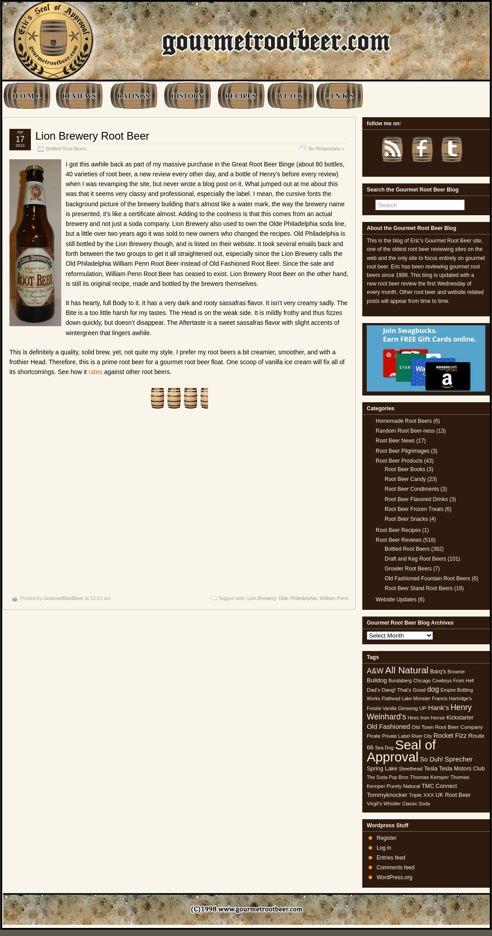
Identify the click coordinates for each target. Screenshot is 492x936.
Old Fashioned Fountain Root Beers (427, 578)
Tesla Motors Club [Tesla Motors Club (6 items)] (461, 768)
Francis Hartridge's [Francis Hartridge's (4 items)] (452, 698)
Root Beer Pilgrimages (402, 451)
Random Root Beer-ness (405, 431)
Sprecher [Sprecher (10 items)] (459, 759)
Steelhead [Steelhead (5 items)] (411, 769)
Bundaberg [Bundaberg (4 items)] (399, 680)
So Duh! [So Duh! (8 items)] (431, 759)
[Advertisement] (178, 502)
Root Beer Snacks (406, 519)
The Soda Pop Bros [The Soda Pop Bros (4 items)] (387, 777)
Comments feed (396, 867)
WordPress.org (394, 877)
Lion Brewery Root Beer (92, 136)
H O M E (27, 96)
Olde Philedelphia (297, 598)
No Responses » (326, 148)
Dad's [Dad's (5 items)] (373, 690)
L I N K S (339, 96)
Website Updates (396, 599)
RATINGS (133, 96)
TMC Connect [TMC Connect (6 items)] (439, 786)
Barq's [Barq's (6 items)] (438, 671)
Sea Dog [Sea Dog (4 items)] (384, 747)
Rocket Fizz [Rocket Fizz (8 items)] (450, 735)
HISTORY (187, 96)
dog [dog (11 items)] (433, 689)
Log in (384, 848)
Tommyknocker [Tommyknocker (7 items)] (387, 794)
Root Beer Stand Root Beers (419, 588)
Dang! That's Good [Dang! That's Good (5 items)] (403, 690)
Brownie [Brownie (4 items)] (456, 671)
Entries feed (391, 858)
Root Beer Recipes (398, 530)
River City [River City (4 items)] (421, 736)
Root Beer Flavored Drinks (416, 499)
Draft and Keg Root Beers (415, 559)
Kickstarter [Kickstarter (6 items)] (459, 717)
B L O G (290, 96)
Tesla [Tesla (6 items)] (430, 768)
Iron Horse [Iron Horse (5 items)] (432, 718)
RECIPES (240, 96)
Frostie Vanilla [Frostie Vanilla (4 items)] (382, 708)
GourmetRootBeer (63, 598)
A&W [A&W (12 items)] (375, 671)
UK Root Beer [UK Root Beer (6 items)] (453, 794)
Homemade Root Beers (404, 421)
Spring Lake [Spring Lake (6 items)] (382, 768)
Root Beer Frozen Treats (414, 509)
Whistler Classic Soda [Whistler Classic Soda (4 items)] (407, 803)
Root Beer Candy (405, 479)
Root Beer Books (405, 469)
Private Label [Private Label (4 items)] (396, 736)
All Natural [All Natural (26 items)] (406, 670)
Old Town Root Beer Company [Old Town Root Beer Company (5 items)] (447, 727)
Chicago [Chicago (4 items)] (422, 680)
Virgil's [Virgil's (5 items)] (374, 803)
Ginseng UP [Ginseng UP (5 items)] (412, 708)
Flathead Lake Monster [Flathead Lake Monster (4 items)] (406, 698)
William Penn (334, 598)
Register (387, 838)
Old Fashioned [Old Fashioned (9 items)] (388, 726)
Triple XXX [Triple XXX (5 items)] (421, 795)
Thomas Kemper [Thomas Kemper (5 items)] (429, 777)
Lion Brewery (261, 598)
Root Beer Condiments (412, 489)
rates (95, 371)
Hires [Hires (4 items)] (413, 717)
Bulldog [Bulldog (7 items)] (377, 680)
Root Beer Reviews (399, 540)
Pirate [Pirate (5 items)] (374, 736)
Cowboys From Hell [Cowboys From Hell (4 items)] (453, 680)
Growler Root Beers (408, 569)
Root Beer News (395, 441)
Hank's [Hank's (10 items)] (438, 707)
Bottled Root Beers (66, 148)
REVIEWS (79, 96)
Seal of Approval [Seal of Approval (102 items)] (401, 750)
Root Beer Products (399, 461)
